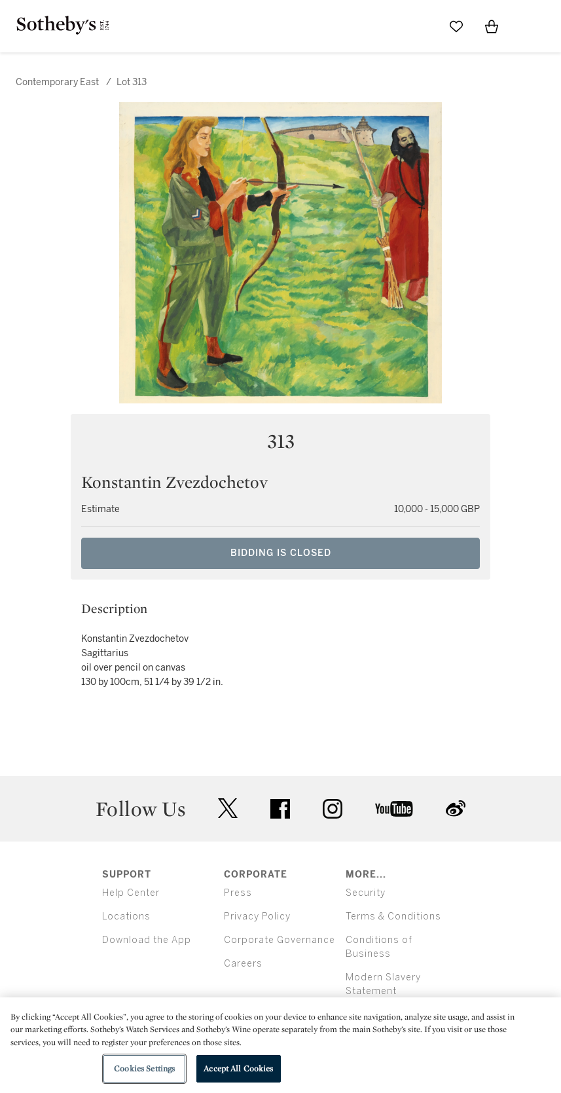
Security (366, 892)
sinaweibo (455, 808)
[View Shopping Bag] (491, 26)
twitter (228, 808)
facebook (280, 809)
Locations (126, 916)
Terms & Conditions (393, 916)
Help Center (131, 892)
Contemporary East (57, 82)
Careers (243, 963)
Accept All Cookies (238, 1068)
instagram (332, 809)
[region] (280, 1045)
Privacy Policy (257, 916)
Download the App (146, 940)
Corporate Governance (279, 940)
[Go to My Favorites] (456, 26)
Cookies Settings (144, 1068)
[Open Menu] (527, 27)
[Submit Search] (420, 26)
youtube (394, 809)
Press (238, 892)
